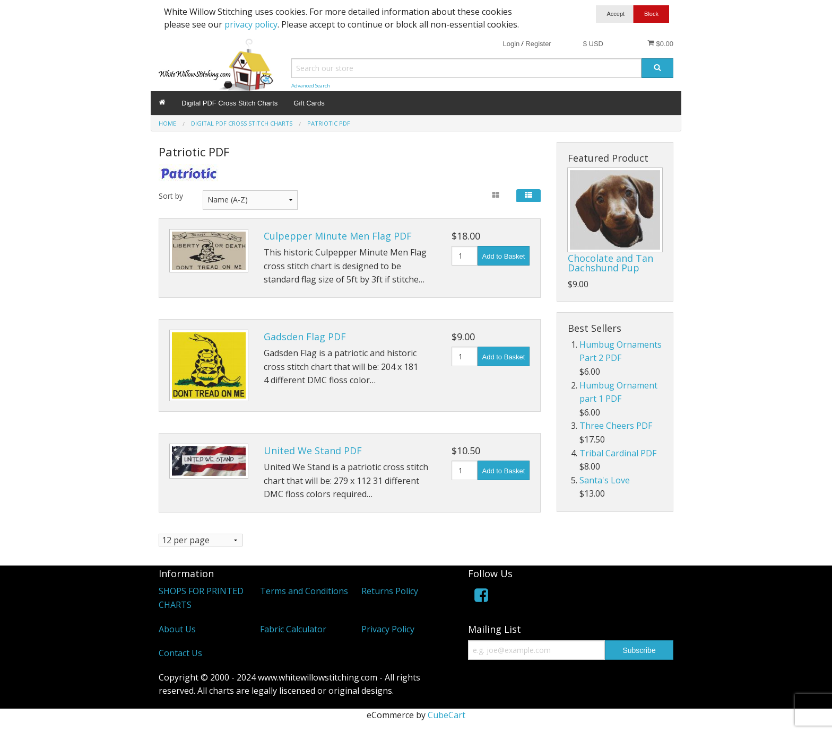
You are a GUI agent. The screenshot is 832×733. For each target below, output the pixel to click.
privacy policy (251, 24)
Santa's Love (604, 480)
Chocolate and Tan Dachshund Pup (610, 263)
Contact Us (180, 653)
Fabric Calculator (293, 629)
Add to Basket (503, 256)
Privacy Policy (387, 629)
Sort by (171, 196)
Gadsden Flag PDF (305, 336)
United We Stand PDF (313, 450)
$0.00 (660, 43)
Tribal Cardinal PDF (617, 453)
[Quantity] (465, 256)
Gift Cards (309, 103)
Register (538, 44)
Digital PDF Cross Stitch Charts (229, 103)
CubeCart (446, 715)
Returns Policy (389, 591)
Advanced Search (310, 85)
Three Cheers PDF (615, 425)
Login (510, 44)
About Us (177, 629)
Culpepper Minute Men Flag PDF (338, 235)
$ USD (593, 44)
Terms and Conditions (304, 591)
